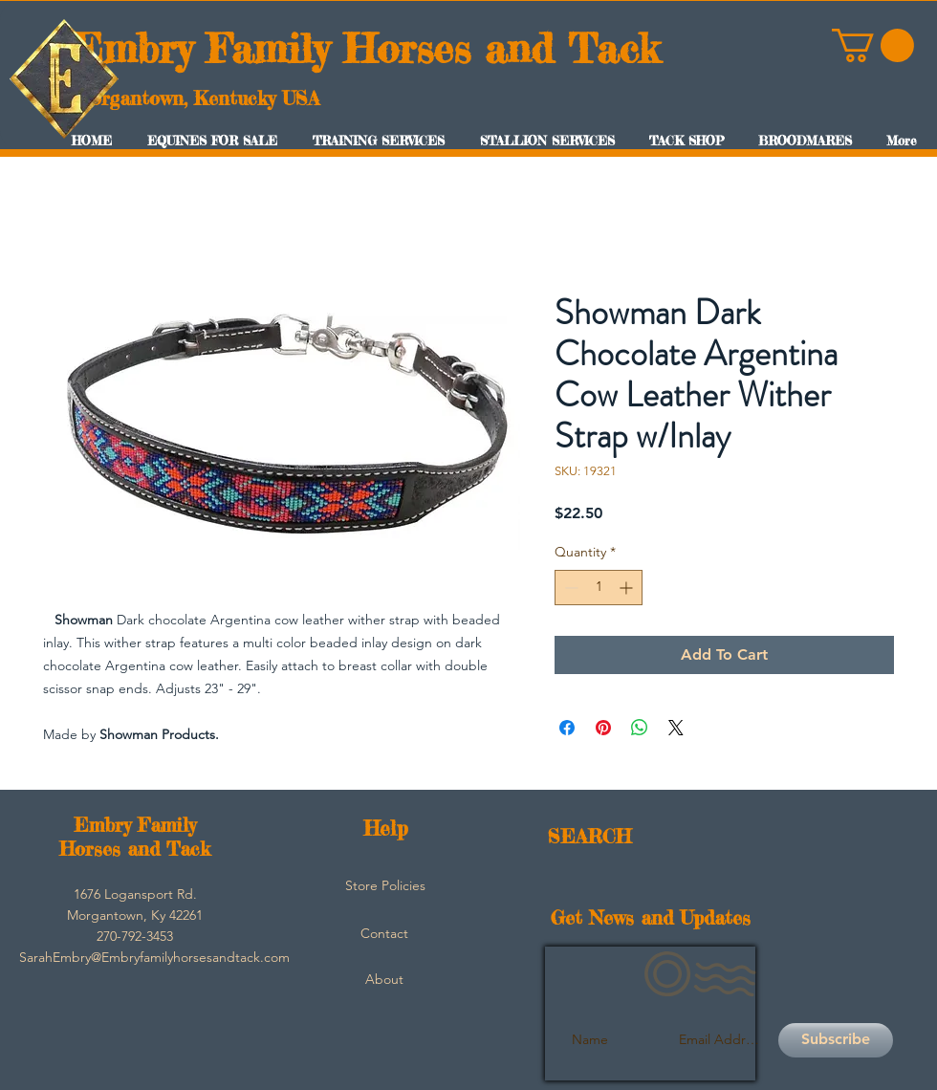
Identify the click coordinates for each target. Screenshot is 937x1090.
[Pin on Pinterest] (603, 727)
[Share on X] (676, 727)
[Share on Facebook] (567, 727)
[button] (873, 45)
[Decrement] (569, 587)
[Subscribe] (835, 1040)
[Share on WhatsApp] (639, 727)
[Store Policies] (385, 886)
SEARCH (589, 836)
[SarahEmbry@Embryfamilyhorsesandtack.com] (154, 958)
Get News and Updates (651, 917)
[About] (384, 980)
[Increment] (628, 587)
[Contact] (384, 934)
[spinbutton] (598, 587)
